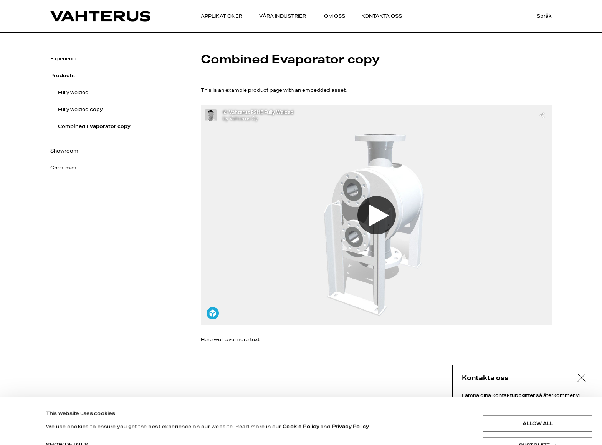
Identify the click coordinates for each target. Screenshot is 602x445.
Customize (538, 402)
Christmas (63, 168)
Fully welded (73, 92)
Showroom (64, 151)
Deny (537, 424)
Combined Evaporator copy (94, 126)
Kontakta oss (381, 16)
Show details (67, 401)
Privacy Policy (350, 383)
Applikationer (221, 16)
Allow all (538, 380)
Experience (64, 58)
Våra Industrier (282, 16)
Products (62, 75)
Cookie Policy (301, 383)
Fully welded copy (80, 109)
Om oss (334, 16)
